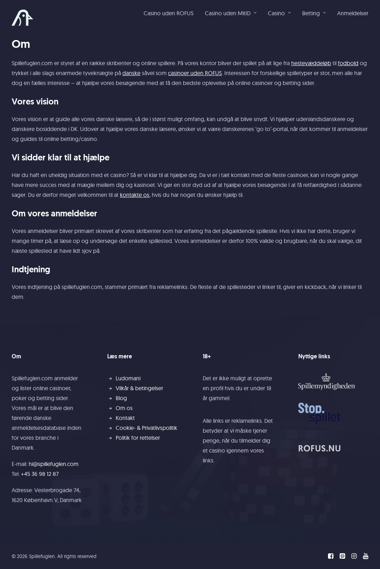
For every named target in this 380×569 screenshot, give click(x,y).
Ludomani (128, 378)
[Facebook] (330, 557)
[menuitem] (171, 13)
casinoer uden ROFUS (195, 72)
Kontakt (125, 417)
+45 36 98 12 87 (40, 473)
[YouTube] (365, 557)
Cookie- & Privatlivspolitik (146, 427)
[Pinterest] (342, 557)
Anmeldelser (352, 13)
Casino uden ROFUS (169, 13)
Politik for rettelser (138, 437)
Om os (124, 407)
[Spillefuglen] (22, 18)
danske (131, 72)
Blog (121, 398)
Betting (314, 13)
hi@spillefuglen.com (54, 463)
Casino (279, 13)
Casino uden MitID (231, 13)
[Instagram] (354, 557)
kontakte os (134, 194)
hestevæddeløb (311, 63)
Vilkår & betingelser (139, 388)
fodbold (348, 63)
